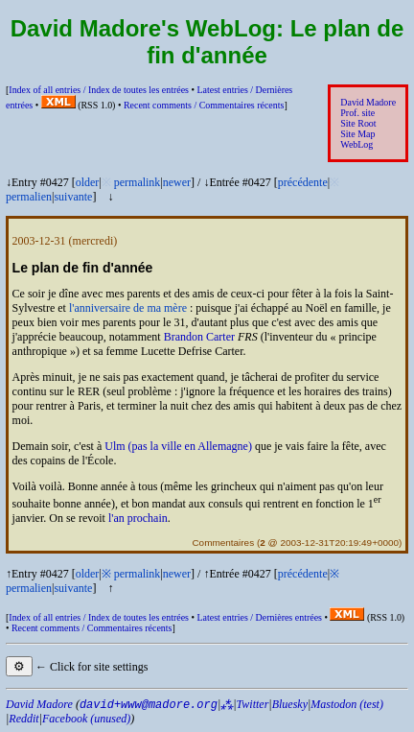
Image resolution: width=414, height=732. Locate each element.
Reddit (23, 718)
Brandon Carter (199, 336)
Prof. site (357, 112)
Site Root (358, 123)
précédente (303, 182)
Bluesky (290, 704)
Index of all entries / (99, 89)
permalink (137, 182)
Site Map (357, 134)
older (88, 182)
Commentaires (223, 542)
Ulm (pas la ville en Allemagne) (178, 446)
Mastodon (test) (346, 704)
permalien (29, 196)
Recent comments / (204, 105)
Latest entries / (258, 617)
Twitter (253, 704)
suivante (73, 196)
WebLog (356, 144)
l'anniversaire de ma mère (128, 308)
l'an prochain (138, 518)
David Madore (368, 102)
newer (177, 182)
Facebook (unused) (86, 718)
